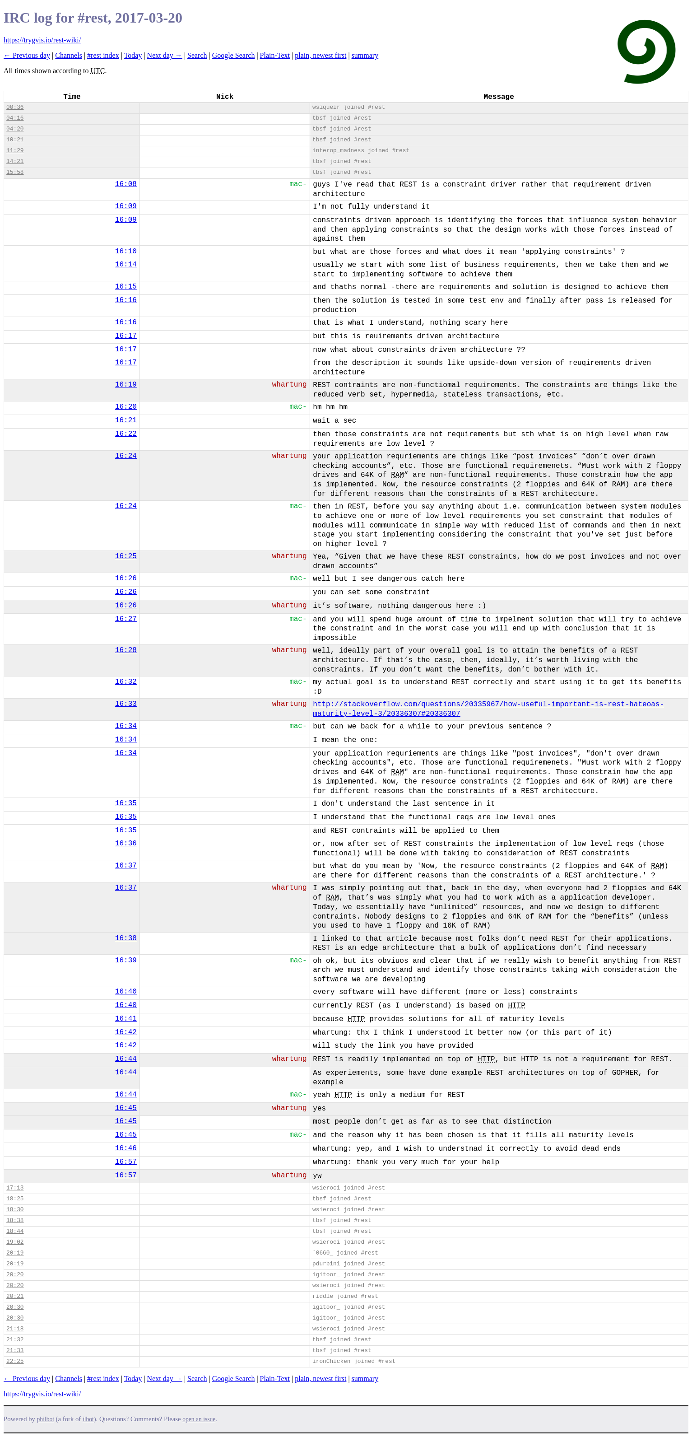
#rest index (103, 55)
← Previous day (27, 55)
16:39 (126, 960)
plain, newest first (320, 55)
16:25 (126, 556)
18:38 (14, 1220)
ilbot (88, 1419)
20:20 (14, 1274)
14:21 (14, 161)
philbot (45, 1419)
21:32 (14, 1339)
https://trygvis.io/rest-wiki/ (42, 40)
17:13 (14, 1188)
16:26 (126, 578)
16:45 (126, 1108)
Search (197, 55)
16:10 (126, 251)
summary (365, 55)
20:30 (14, 1307)
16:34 (126, 726)
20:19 (14, 1253)
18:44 (14, 1231)
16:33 (126, 704)
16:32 (126, 682)
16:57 (126, 1162)
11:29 (14, 150)
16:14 (126, 265)
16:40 (126, 992)
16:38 (126, 938)
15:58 (14, 172)
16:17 (126, 336)
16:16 (126, 300)
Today (133, 55)
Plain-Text (275, 55)
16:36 (126, 844)
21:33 (14, 1350)
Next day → (164, 55)
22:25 (14, 1361)
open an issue (198, 1419)
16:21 (126, 420)
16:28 (126, 650)
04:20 (14, 129)
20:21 (14, 1296)
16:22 (126, 434)
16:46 (126, 1148)
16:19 (126, 385)
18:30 (14, 1209)
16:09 (126, 206)
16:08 (126, 184)
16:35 (126, 803)
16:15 (126, 287)
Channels (68, 55)
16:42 (126, 1032)
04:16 (14, 118)
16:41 (126, 1019)
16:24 (126, 456)
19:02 (14, 1242)
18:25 (14, 1198)
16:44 (126, 1059)
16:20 (126, 407)
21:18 (14, 1328)
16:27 (126, 619)
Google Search (233, 55)
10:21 (14, 139)
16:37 (126, 866)
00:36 (14, 107)
